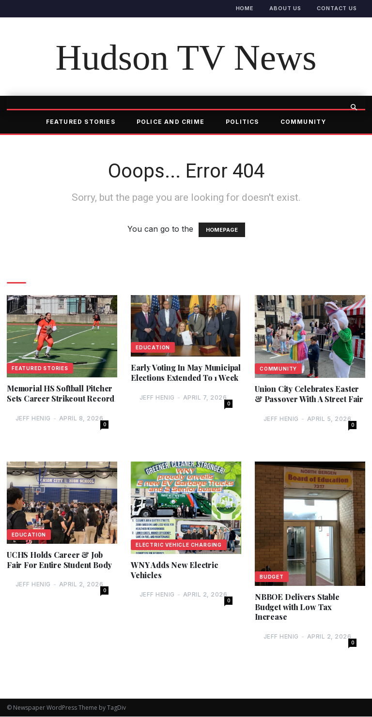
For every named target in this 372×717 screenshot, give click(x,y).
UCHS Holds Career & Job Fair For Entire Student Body (59, 560)
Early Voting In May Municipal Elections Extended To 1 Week (186, 373)
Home (245, 8)
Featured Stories (80, 121)
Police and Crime (170, 121)
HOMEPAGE (222, 229)
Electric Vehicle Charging (179, 545)
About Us (285, 8)
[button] (353, 107)
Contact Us (337, 8)
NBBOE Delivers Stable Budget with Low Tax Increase (297, 607)
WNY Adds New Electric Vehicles (174, 570)
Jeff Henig (33, 418)
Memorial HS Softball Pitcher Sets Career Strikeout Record (60, 393)
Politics (242, 121)
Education (153, 347)
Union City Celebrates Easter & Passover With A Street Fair (309, 394)
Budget (272, 577)
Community (303, 121)
